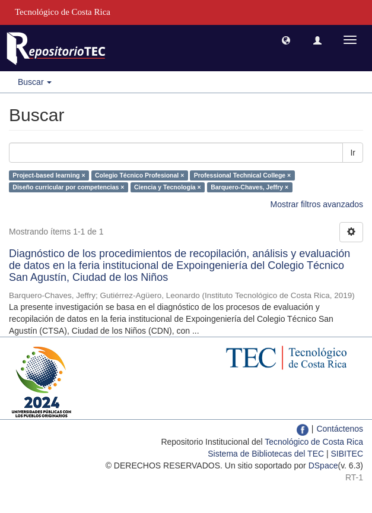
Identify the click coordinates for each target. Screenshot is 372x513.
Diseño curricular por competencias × (68, 187)
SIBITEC (347, 453)
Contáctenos (339, 428)
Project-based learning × (48, 175)
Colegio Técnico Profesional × (139, 175)
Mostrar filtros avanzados (317, 204)
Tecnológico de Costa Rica (314, 441)
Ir (352, 152)
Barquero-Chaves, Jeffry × (249, 187)
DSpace (323, 465)
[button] (286, 40)
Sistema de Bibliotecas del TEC (266, 453)
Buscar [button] (35, 82)
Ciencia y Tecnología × (167, 187)
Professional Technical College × (242, 175)
